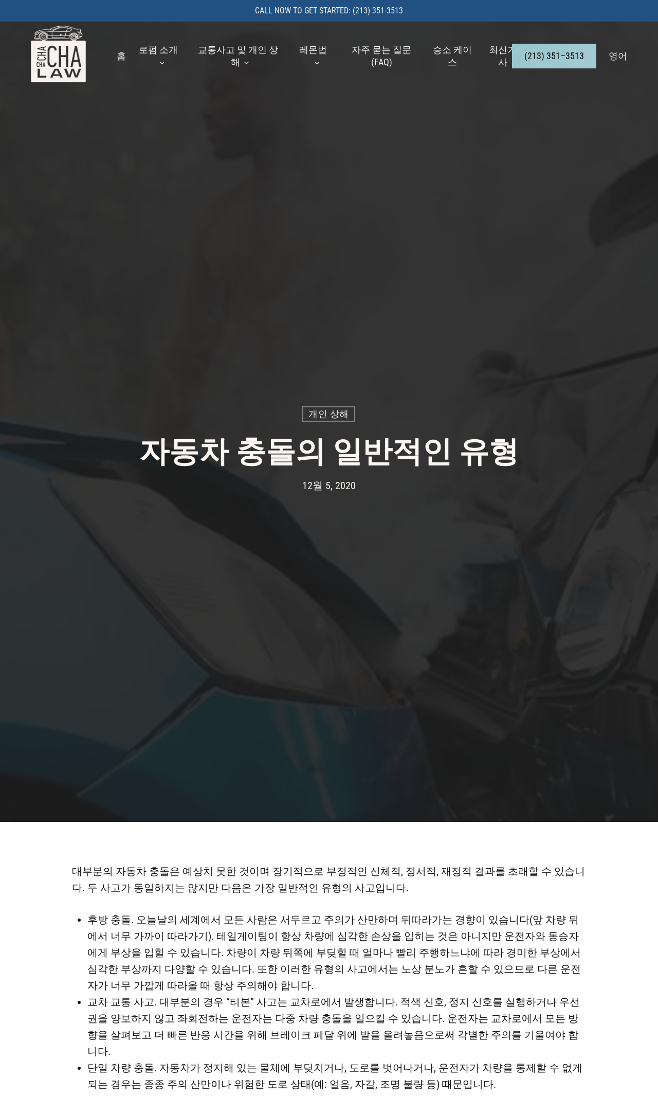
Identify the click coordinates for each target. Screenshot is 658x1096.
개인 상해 (328, 413)
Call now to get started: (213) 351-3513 (329, 10)
